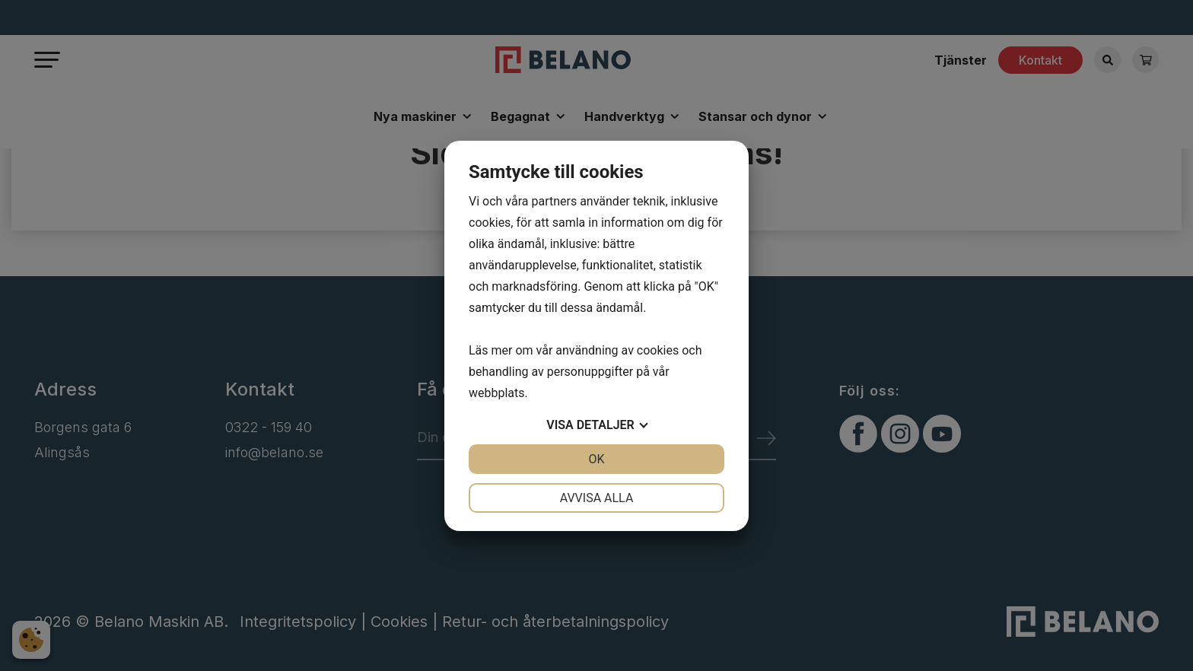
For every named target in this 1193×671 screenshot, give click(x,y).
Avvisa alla (597, 498)
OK (596, 459)
